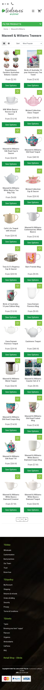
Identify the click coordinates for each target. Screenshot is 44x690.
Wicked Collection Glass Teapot (33, 111)
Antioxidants (8, 642)
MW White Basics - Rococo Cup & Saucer (11, 111)
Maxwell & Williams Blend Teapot (11, 380)
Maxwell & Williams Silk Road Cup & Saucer (11, 151)
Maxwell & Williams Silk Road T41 (11, 457)
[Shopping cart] (39, 11)
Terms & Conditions (11, 611)
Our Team (7, 563)
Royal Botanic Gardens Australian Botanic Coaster (11, 72)
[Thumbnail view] (4, 43)
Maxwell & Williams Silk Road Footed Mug (33, 418)
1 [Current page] (18, 519)
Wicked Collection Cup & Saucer (33, 190)
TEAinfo (7, 618)
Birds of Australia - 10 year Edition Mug (11, 305)
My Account (8, 585)
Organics (7, 637)
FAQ (5, 650)
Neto (22, 670)
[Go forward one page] (26, 519)
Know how (7, 572)
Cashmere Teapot (33, 341)
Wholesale (7, 550)
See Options (11, 85)
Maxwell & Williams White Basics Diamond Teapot (33, 497)
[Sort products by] (31, 43)
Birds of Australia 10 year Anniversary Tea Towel (33, 72)
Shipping (7, 589)
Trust (6, 568)
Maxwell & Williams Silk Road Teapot (33, 151)
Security (7, 602)
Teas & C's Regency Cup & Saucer (11, 268)
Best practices (9, 559)
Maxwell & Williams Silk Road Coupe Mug (11, 418)
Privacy (6, 607)
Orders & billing (9, 598)
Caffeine (7, 646)
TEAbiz (7, 545)
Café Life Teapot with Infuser (11, 229)
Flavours (7, 633)
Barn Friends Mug (33, 267)
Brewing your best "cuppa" (13, 628)
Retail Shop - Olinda (13, 658)
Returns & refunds (10, 594)
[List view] (8, 43)
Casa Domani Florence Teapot (11, 342)
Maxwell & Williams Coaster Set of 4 (33, 380)
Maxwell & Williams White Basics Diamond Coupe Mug (33, 457)
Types (6, 624)
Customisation (9, 555)
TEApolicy (8, 579)
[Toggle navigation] (33, 11)
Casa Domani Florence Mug (33, 305)
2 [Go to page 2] (21, 519)
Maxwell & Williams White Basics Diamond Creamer (11, 497)
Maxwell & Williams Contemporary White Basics (33, 229)
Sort (18, 43)
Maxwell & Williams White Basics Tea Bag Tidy (11, 190)
